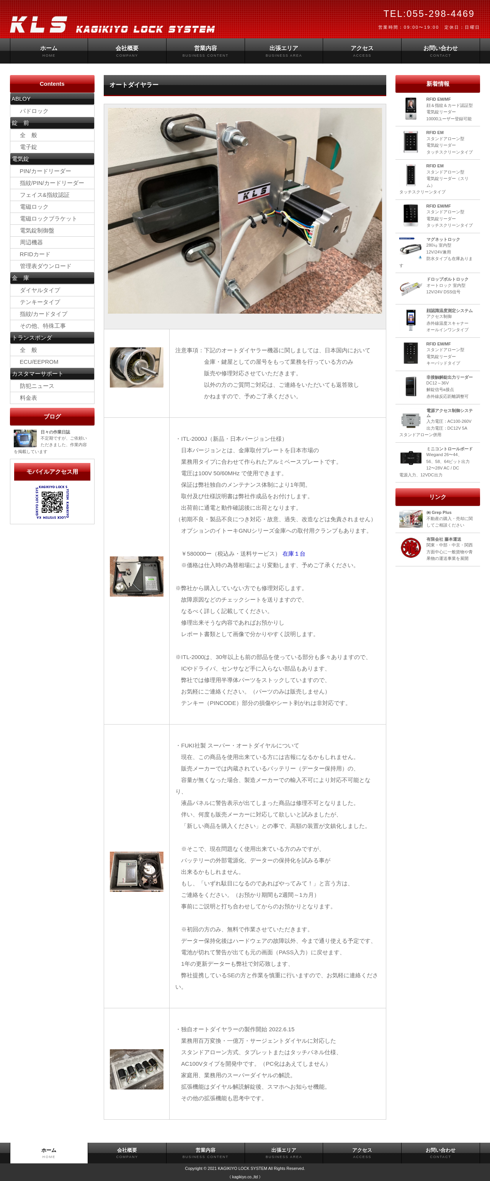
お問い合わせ (441, 51)
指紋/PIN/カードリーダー (49, 183)
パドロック (31, 111)
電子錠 (25, 147)
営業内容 (206, 51)
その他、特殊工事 (40, 325)
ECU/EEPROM (36, 361)
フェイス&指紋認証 (42, 194)
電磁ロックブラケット (45, 218)
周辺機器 (31, 242)
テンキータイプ (37, 302)
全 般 (25, 135)
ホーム (49, 51)
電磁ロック (31, 206)
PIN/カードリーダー (42, 171)
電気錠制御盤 (37, 230)
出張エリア (284, 51)
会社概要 (127, 51)
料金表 (25, 397)
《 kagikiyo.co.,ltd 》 (245, 1177)
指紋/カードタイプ (40, 314)
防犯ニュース (34, 386)
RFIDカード (32, 254)
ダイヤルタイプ (37, 290)
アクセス (362, 51)
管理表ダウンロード (43, 266)
